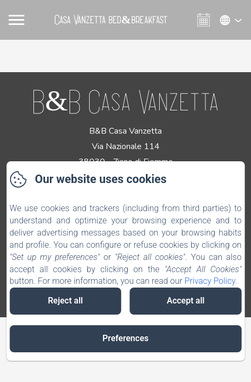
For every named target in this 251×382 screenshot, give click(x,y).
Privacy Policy (210, 281)
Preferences (125, 338)
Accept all (185, 301)
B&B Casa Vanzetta (125, 101)
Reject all (65, 301)
